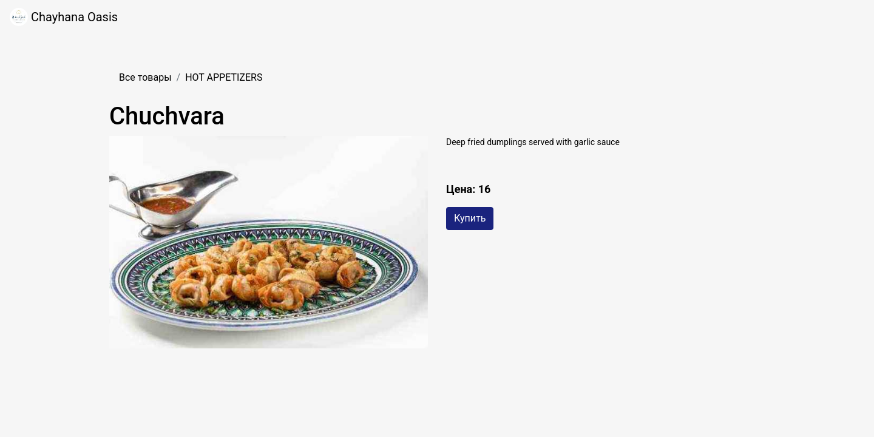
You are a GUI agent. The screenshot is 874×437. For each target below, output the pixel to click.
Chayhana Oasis (64, 17)
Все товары (145, 77)
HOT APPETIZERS (223, 77)
